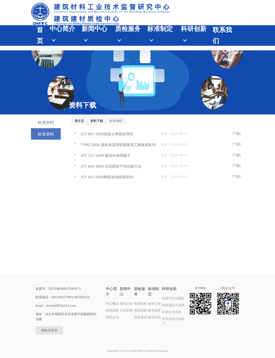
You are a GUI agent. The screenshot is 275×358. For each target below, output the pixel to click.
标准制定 (160, 28)
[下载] (236, 133)
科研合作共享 (171, 312)
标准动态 (154, 317)
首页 (40, 35)
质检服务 (128, 28)
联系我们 (222, 35)
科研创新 (193, 28)
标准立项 (154, 303)
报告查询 (140, 317)
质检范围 (140, 310)
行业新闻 (126, 310)
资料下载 (82, 105)
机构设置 (112, 310)
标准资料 (46, 133)
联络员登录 (49, 330)
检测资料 (46, 122)
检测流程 (140, 303)
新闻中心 (94, 28)
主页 (81, 121)
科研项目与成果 (173, 305)
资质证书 (112, 317)
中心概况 (112, 303)
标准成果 (154, 310)
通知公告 (126, 303)
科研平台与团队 (173, 298)
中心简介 (62, 28)
